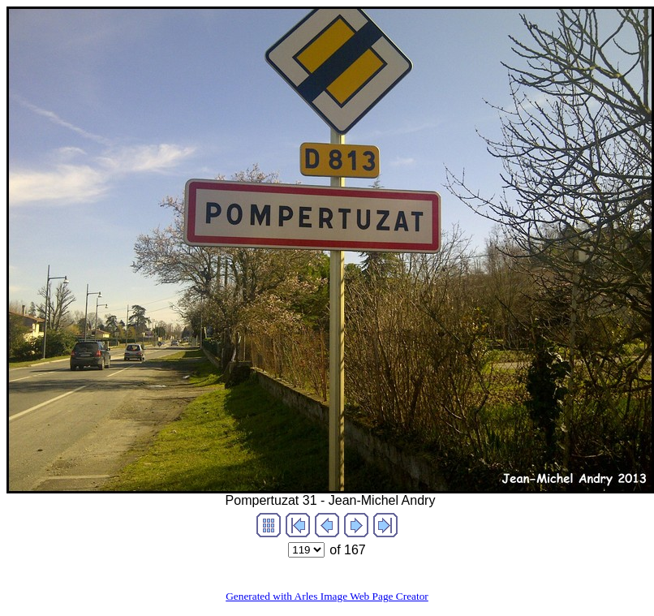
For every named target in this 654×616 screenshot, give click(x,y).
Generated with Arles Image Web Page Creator (327, 596)
